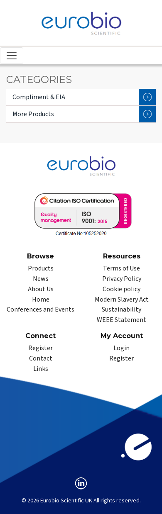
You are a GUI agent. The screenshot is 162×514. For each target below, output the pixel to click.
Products (41, 268)
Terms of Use (121, 268)
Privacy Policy (121, 278)
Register (40, 348)
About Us (41, 289)
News (41, 278)
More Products (84, 114)
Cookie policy (121, 289)
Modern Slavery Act (122, 299)
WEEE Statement (121, 319)
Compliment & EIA (84, 97)
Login (121, 348)
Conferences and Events (40, 309)
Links (40, 368)
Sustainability (121, 309)
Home (40, 299)
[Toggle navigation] (11, 55)
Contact (40, 358)
